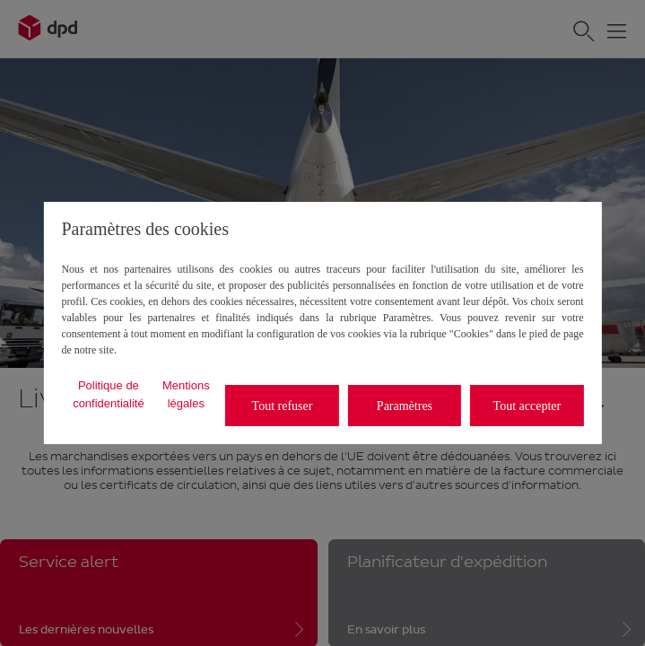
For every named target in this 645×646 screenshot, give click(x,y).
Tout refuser (282, 406)
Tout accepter (527, 406)
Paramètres (404, 406)
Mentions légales (186, 394)
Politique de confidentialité (108, 394)
